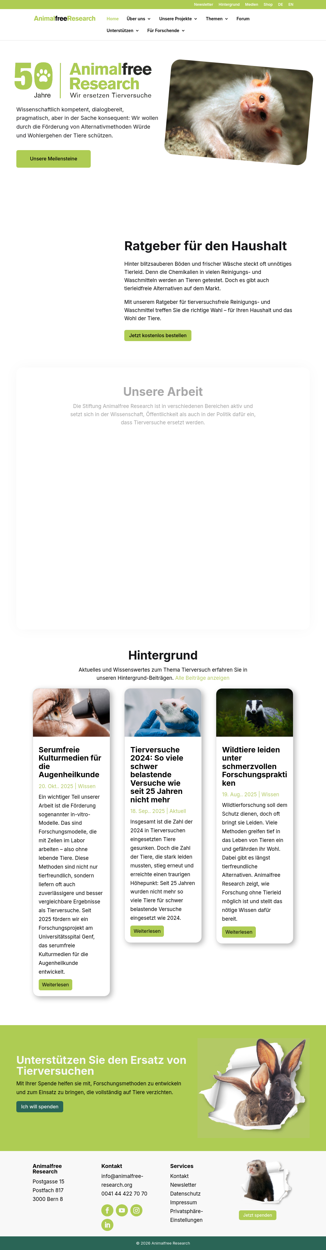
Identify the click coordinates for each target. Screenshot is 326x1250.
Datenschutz (185, 1194)
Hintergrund (229, 5)
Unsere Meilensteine (53, 159)
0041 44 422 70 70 (124, 1194)
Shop (268, 5)
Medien (251, 5)
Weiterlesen (55, 985)
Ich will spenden (40, 1107)
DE (280, 5)
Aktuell (177, 811)
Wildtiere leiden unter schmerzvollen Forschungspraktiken (254, 766)
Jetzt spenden (257, 1215)
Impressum (183, 1202)
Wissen (87, 786)
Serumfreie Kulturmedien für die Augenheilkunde (70, 762)
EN (291, 5)
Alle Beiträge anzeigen (202, 678)
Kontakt (179, 1176)
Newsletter (203, 5)
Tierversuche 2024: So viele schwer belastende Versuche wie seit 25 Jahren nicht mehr (156, 774)
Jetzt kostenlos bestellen (158, 335)
